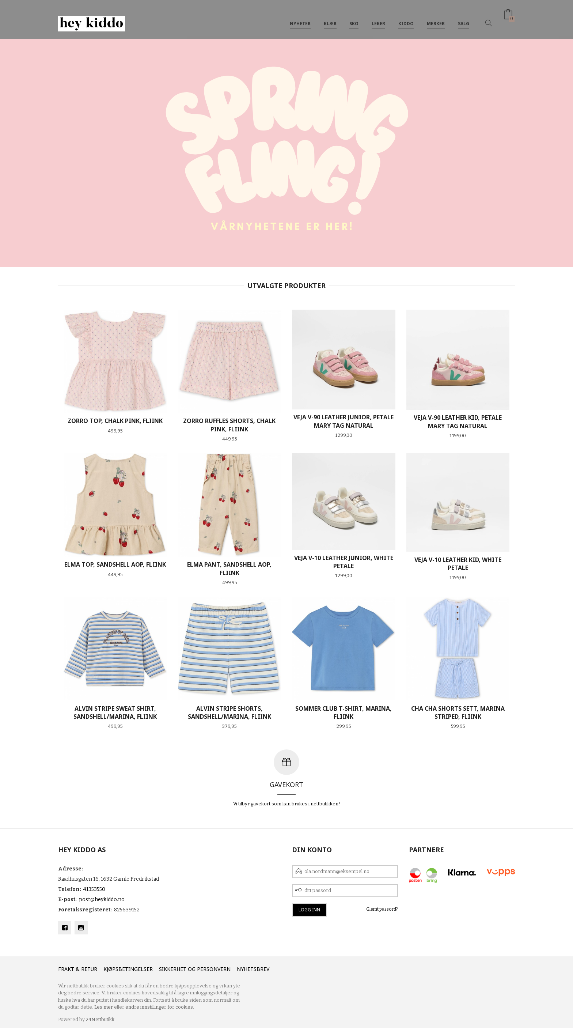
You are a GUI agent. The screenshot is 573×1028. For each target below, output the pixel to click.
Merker (436, 18)
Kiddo (406, 18)
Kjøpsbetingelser (128, 968)
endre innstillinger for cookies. (159, 1007)
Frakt (66, 968)
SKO (353, 18)
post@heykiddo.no (102, 899)
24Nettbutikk (100, 1019)
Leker (378, 18)
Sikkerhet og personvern (195, 968)
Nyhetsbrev (253, 968)
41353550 (94, 889)
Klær (330, 18)
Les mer (103, 1007)
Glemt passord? (382, 909)
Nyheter (300, 18)
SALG (463, 18)
